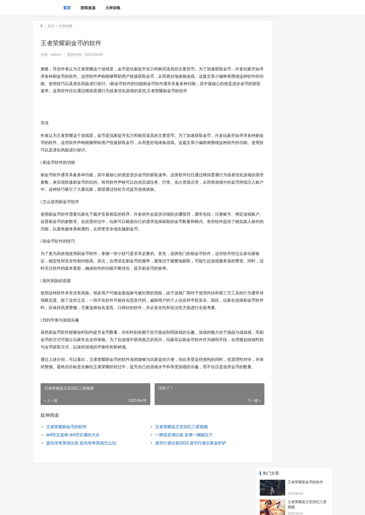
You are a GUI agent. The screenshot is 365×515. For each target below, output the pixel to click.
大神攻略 (112, 8)
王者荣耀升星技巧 (302, 171)
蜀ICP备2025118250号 (101, 507)
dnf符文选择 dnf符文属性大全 (73, 457)
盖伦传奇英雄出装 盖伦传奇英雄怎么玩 (81, 465)
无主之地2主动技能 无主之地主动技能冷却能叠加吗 (307, 312)
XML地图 (124, 507)
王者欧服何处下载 (302, 211)
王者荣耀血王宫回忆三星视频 (170, 448)
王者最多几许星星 (302, 152)
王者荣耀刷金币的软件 (66, 448)
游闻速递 (88, 8)
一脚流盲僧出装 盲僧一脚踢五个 (173, 457)
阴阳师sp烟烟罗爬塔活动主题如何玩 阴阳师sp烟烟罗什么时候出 (308, 372)
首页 (67, 8)
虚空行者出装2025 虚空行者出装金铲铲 (179, 465)
